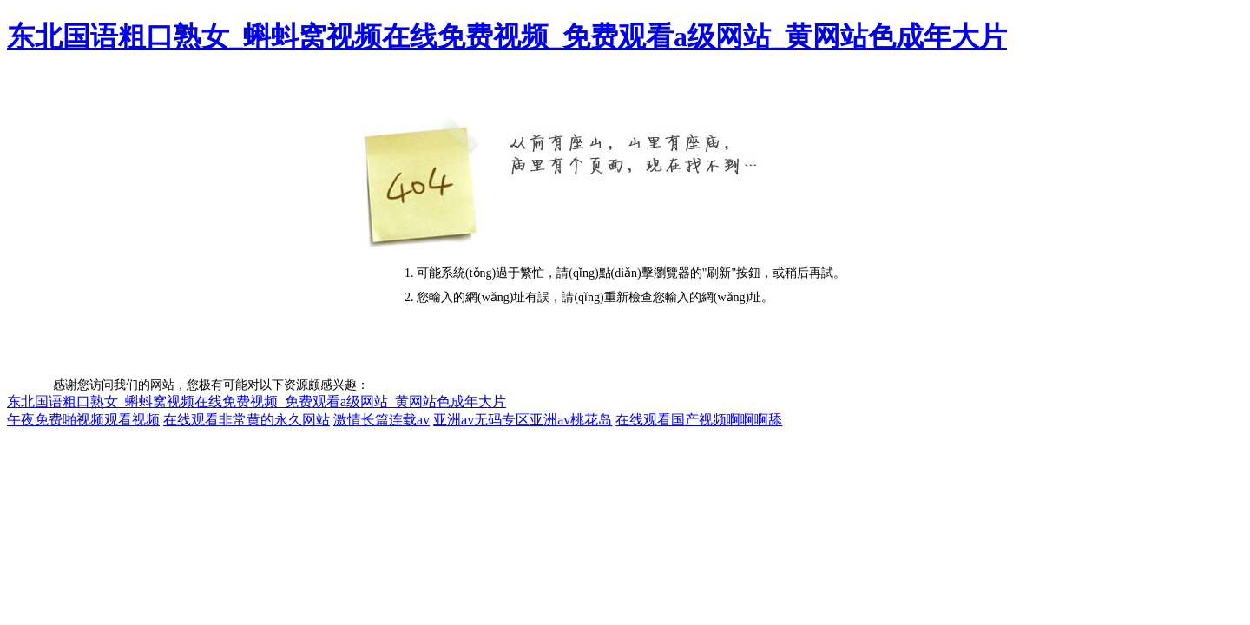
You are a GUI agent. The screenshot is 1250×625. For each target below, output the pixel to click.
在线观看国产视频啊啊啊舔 (698, 419)
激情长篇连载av (381, 419)
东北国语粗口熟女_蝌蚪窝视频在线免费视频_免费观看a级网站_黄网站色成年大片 (507, 36)
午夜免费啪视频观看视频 (83, 419)
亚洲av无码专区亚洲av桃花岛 (522, 419)
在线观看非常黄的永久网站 (246, 419)
